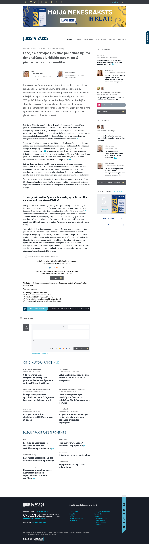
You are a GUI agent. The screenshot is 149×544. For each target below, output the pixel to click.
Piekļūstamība (100, 523)
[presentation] (78, 343)
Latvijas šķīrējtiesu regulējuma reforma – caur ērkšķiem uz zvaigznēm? (74, 377)
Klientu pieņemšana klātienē (34, 518)
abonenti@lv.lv (42, 512)
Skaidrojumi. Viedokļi (57, 49)
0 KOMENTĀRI (28, 318)
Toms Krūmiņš (37, 74)
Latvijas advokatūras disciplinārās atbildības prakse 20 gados (38, 417)
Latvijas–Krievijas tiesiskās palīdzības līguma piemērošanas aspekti (110, 99)
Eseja (24, 440)
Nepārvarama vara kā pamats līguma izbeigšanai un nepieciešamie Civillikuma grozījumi (37, 474)
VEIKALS (78, 39)
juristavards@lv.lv (39, 523)
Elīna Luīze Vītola (102, 131)
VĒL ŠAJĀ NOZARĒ (103, 120)
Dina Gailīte (100, 55)
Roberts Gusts (37, 369)
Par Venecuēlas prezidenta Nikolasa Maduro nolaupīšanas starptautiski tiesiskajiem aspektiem (115, 171)
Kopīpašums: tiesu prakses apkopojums (72, 466)
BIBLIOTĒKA (88, 39)
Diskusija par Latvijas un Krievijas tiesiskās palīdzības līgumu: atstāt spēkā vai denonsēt (109, 62)
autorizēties (114, 2)
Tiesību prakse (63, 461)
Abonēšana (74, 512)
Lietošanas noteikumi (103, 518)
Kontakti (98, 525)
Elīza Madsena (45, 389)
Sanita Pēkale (109, 70)
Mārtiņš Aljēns (72, 389)
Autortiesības (100, 520)
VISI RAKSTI (111, 111)
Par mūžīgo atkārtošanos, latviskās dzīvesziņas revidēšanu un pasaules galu (37, 445)
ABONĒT (55, 278)
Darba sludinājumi (77, 518)
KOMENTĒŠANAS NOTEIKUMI (40, 354)
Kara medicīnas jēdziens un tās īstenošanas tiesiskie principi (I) (38, 459)
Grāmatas (73, 520)
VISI (58, 362)
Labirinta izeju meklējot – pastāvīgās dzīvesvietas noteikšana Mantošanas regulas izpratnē (74, 398)
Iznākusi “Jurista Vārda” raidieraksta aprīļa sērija (71, 444)
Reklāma (73, 516)
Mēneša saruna (63, 440)
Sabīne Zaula (63, 389)
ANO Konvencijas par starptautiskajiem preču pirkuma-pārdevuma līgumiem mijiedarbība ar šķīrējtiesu (38, 378)
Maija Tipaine (27, 389)
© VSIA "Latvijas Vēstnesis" (80, 532)
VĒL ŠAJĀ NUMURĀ (103, 50)
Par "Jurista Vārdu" (102, 512)
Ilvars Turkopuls (116, 92)
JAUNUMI (112, 39)
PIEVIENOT (79, 348)
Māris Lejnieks (109, 146)
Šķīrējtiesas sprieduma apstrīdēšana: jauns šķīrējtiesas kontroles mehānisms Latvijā (38, 397)
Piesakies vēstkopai (111, 225)
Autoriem (98, 516)
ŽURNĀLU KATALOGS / (109, 191)
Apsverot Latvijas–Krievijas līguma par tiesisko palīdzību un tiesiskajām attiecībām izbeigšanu (115, 78)
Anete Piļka (111, 131)
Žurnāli (72, 514)
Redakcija (98, 514)
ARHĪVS (121, 39)
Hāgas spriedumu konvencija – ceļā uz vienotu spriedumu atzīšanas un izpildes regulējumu (74, 418)
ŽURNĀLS (68, 39)
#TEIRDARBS (101, 39)
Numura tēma (63, 452)
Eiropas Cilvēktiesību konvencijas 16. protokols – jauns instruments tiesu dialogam (111, 138)
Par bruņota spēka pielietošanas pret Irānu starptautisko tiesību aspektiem (114, 154)
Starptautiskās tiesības (111, 182)
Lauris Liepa (70, 72)
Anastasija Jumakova (103, 92)
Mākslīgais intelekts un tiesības (74, 455)
